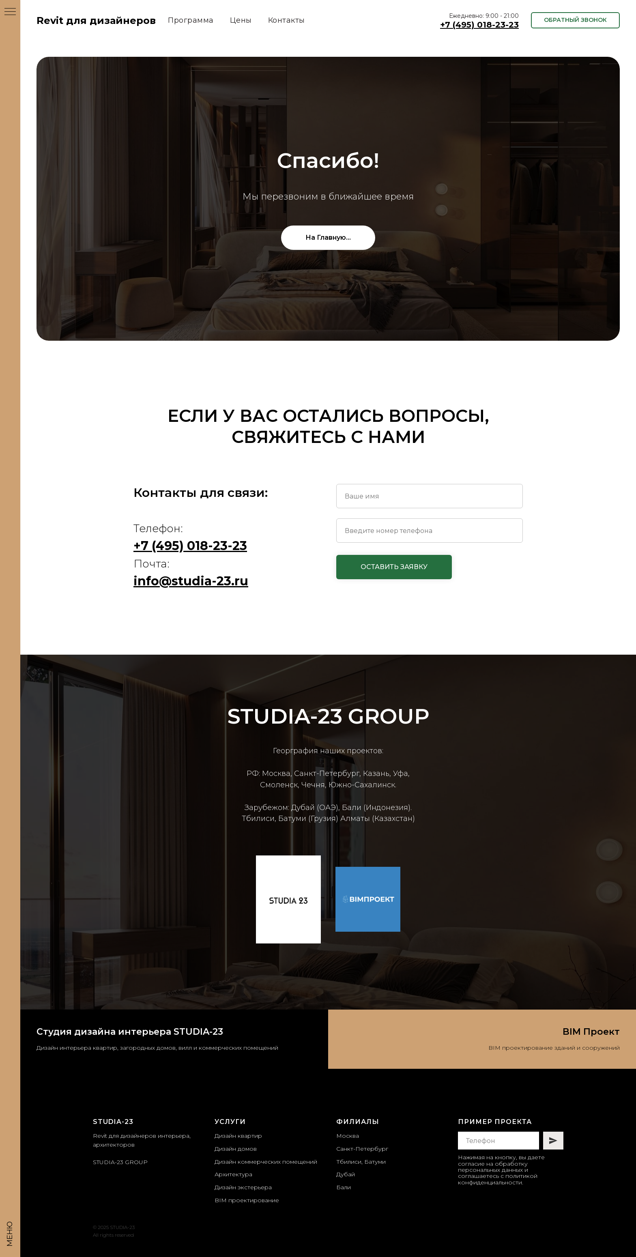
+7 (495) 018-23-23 (479, 25)
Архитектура (233, 1174)
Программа (191, 20)
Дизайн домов (236, 1148)
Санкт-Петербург (362, 1148)
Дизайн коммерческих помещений (266, 1161)
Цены (241, 20)
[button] (575, 20)
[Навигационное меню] (10, 12)
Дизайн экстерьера (243, 1187)
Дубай (345, 1174)
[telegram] (476, 1203)
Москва (347, 1135)
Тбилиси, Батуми (361, 1161)
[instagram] (463, 1203)
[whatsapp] (490, 1203)
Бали (343, 1187)
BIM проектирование (247, 1200)
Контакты (286, 20)
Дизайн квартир (238, 1135)
